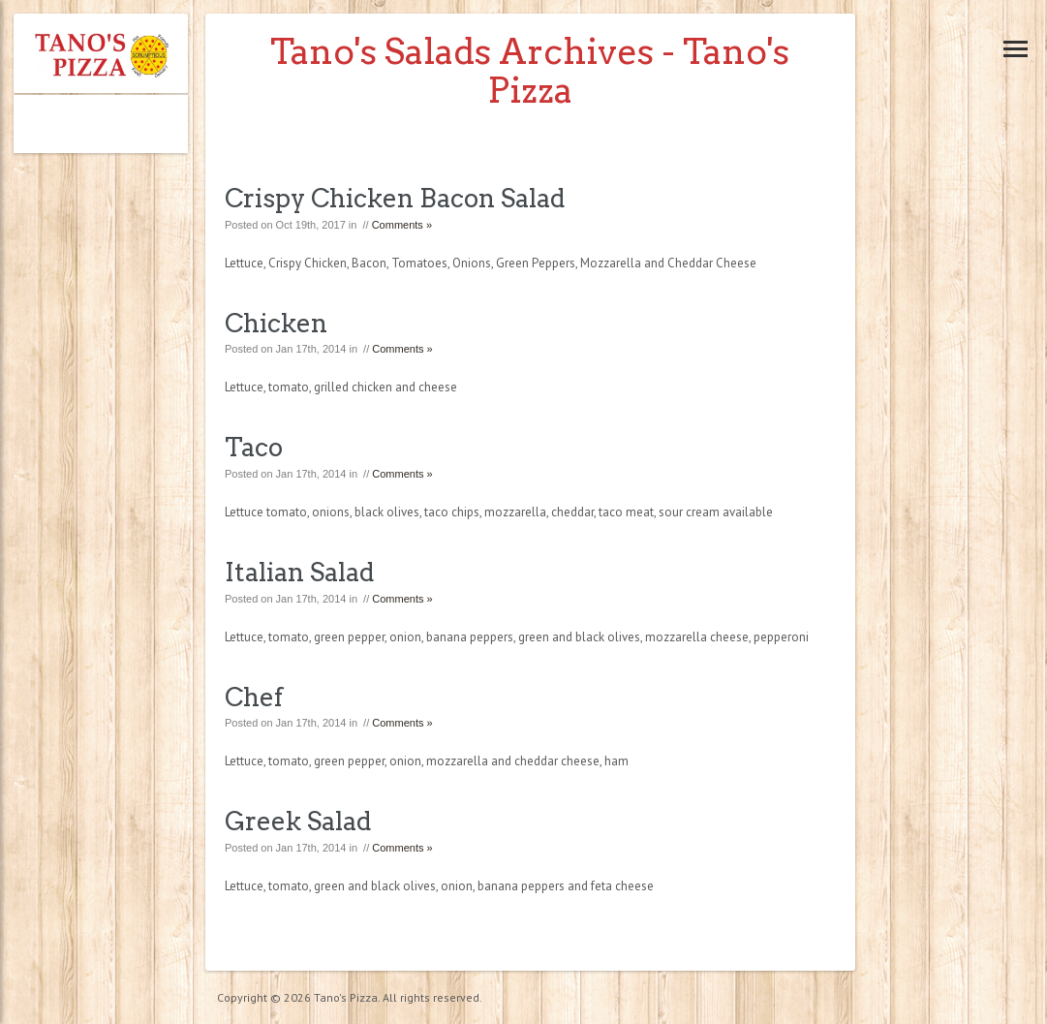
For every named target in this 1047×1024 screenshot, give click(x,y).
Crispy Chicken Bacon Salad (395, 198)
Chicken (276, 323)
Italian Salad (300, 572)
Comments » (402, 225)
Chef (254, 697)
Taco (254, 447)
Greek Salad (298, 821)
